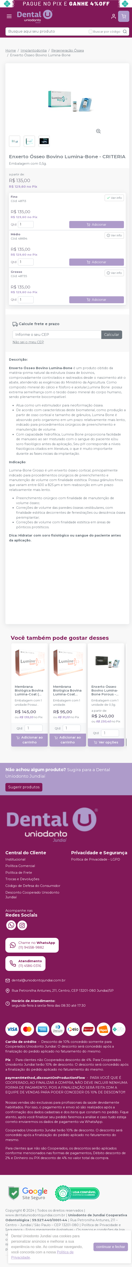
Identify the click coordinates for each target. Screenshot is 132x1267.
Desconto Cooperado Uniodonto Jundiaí (32, 894)
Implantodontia (34, 50)
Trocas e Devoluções (22, 879)
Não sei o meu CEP (28, 342)
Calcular (111, 335)
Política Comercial (20, 866)
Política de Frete (18, 873)
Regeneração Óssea (67, 50)
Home (10, 50)
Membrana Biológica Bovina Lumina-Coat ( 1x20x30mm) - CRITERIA (29, 691)
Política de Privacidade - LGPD (95, 859)
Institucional (15, 859)
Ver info (114, 198)
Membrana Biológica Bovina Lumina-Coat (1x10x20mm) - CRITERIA (67, 691)
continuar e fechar (110, 1247)
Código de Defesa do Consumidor (32, 886)
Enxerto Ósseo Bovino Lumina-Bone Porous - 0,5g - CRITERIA (104, 691)
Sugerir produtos (23, 787)
